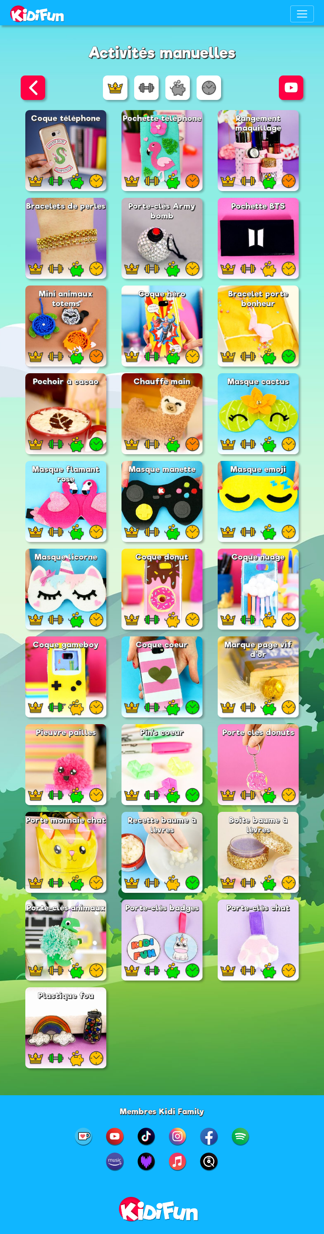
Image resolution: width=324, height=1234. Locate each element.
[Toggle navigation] (302, 13)
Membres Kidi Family (162, 1111)
